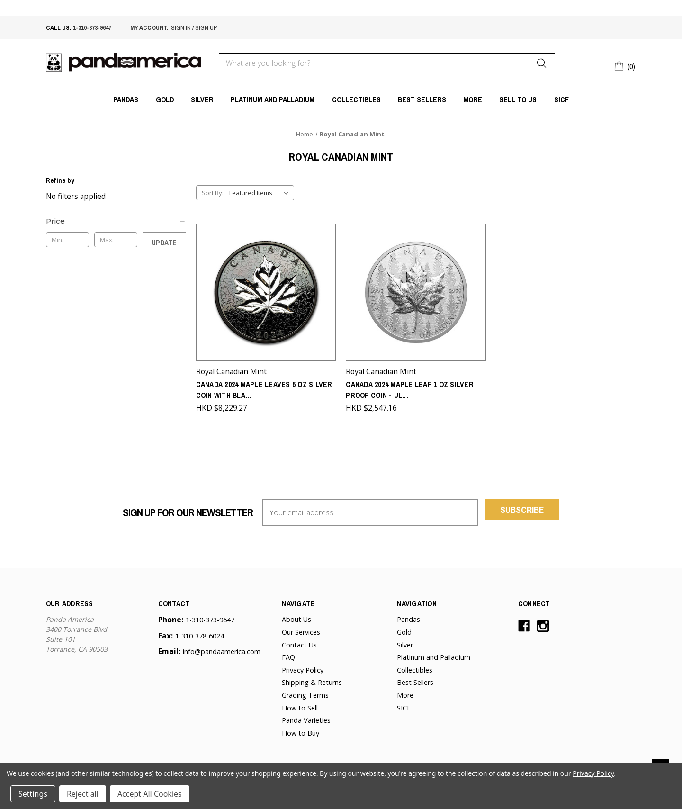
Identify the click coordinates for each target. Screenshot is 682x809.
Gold (165, 100)
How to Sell (300, 705)
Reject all (83, 794)
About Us (296, 616)
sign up (206, 27)
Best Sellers (422, 100)
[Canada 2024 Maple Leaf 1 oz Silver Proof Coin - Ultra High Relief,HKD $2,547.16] (416, 291)
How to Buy (300, 730)
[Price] (116, 221)
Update (164, 243)
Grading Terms (305, 692)
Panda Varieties (306, 717)
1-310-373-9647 (92, 27)
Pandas (125, 100)
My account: (149, 27)
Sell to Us (518, 100)
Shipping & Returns (312, 679)
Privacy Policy (302, 667)
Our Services (301, 629)
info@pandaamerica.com (221, 648)
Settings (32, 794)
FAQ (288, 654)
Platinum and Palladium (272, 100)
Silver (202, 100)
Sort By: (213, 193)
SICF (561, 100)
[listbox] (261, 193)
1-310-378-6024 (199, 633)
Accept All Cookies (149, 794)
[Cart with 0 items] (625, 65)
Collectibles (356, 100)
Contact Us (299, 642)
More (472, 100)
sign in (181, 27)
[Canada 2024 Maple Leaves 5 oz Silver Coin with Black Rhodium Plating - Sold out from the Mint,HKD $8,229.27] (266, 291)
